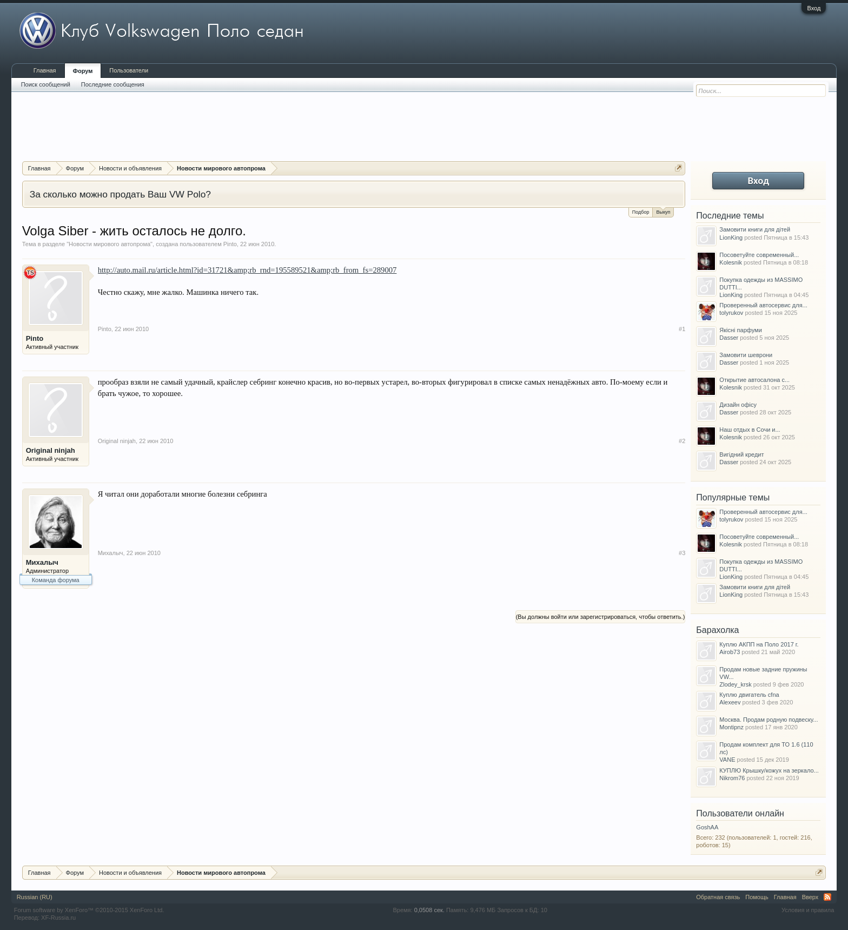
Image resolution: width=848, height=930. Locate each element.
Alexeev (729, 702)
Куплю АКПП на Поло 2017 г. (758, 644)
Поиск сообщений (45, 84)
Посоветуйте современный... (759, 255)
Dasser (728, 337)
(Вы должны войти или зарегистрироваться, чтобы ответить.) (600, 617)
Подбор (641, 212)
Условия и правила (807, 910)
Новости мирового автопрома (109, 244)
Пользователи (128, 70)
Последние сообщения (112, 84)
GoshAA (707, 827)
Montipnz (731, 727)
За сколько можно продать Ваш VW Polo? (120, 194)
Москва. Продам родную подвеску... (768, 719)
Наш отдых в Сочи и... (749, 429)
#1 (682, 329)
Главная (45, 70)
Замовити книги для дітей (754, 229)
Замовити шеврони (745, 355)
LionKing (731, 237)
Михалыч (42, 562)
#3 (682, 553)
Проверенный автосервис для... (763, 305)
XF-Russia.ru (58, 917)
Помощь (757, 897)
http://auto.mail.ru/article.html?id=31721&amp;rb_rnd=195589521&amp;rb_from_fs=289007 (247, 270)
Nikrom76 (732, 778)
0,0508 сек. (429, 910)
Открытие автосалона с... (754, 380)
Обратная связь (718, 897)
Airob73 (729, 652)
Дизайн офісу (738, 404)
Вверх (810, 897)
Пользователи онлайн (740, 813)
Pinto (230, 244)
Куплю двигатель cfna (749, 694)
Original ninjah (50, 450)
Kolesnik (730, 262)
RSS (827, 897)
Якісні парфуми (740, 330)
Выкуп (663, 211)
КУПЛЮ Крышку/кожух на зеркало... (768, 770)
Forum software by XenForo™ (89, 910)
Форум (83, 71)
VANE (727, 759)
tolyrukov (731, 312)
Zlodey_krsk (735, 684)
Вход (813, 8)
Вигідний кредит (741, 454)
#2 (682, 441)
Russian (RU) (34, 897)
